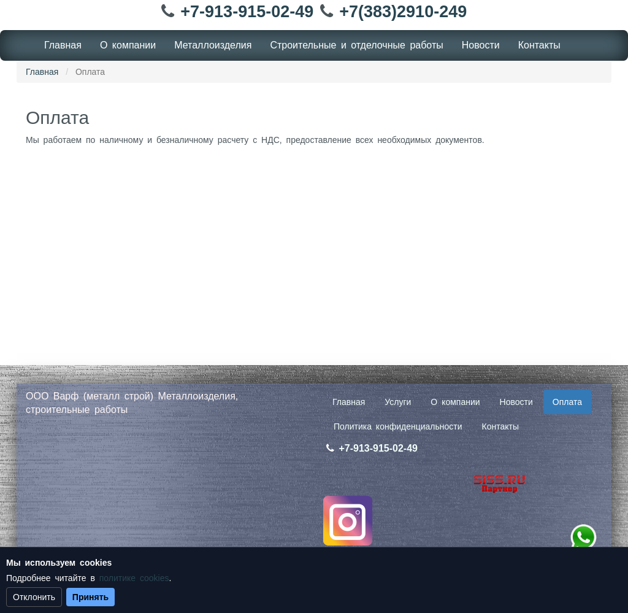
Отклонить (34, 597)
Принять (90, 597)
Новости (481, 45)
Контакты (539, 45)
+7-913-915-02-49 (246, 11)
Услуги (398, 402)
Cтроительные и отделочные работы (356, 45)
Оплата (567, 402)
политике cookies (134, 578)
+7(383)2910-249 (403, 11)
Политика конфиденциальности (398, 426)
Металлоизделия (212, 45)
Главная (63, 45)
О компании (128, 45)
